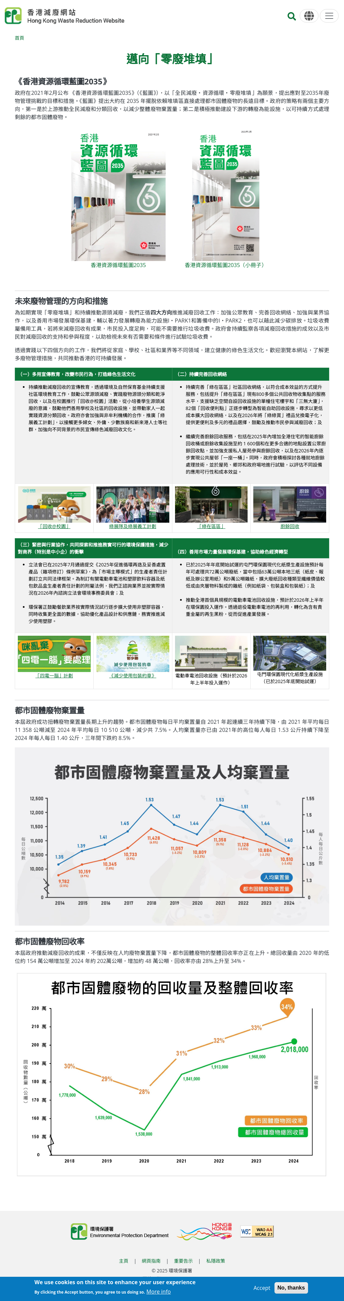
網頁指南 (151, 1261)
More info (158, 1291)
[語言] (309, 16)
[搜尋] (292, 18)
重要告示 (183, 1261)
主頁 (123, 1261)
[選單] (329, 16)
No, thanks (291, 1288)
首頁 (19, 38)
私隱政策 (215, 1261)
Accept (262, 1288)
